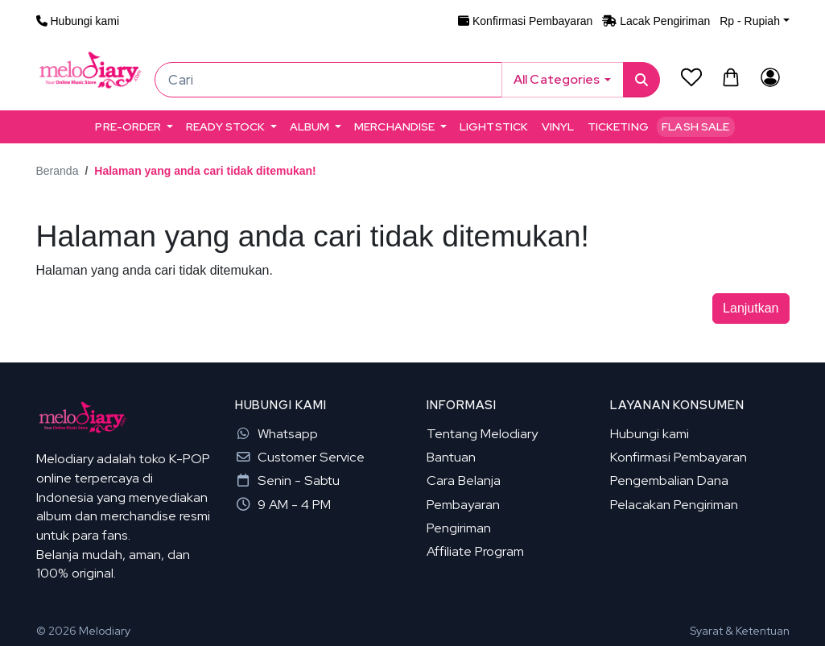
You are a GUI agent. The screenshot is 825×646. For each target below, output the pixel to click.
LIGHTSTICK (494, 126)
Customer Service (300, 457)
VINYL (558, 126)
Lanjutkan (750, 308)
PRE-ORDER (128, 126)
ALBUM (310, 126)
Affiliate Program (475, 551)
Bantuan (451, 457)
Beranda (57, 170)
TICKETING (618, 126)
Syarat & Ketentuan (740, 630)
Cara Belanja (464, 480)
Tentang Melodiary (482, 433)
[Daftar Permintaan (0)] (691, 77)
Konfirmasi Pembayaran (678, 457)
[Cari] (328, 79)
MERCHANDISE (394, 126)
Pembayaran (463, 504)
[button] (754, 20)
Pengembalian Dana (669, 480)
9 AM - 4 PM (283, 504)
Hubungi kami (649, 433)
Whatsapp (276, 433)
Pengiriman (459, 527)
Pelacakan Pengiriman (674, 504)
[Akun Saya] (770, 77)
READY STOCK (226, 126)
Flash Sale (695, 126)
